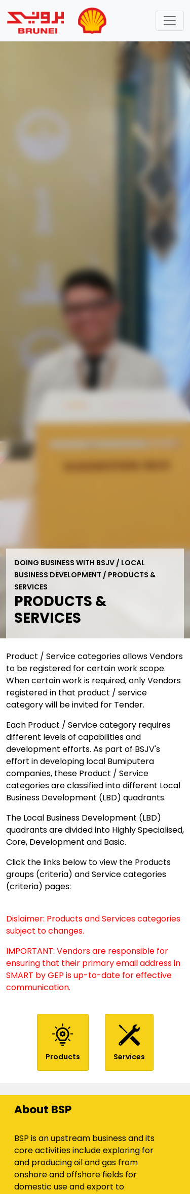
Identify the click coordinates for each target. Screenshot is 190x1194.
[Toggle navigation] (170, 21)
